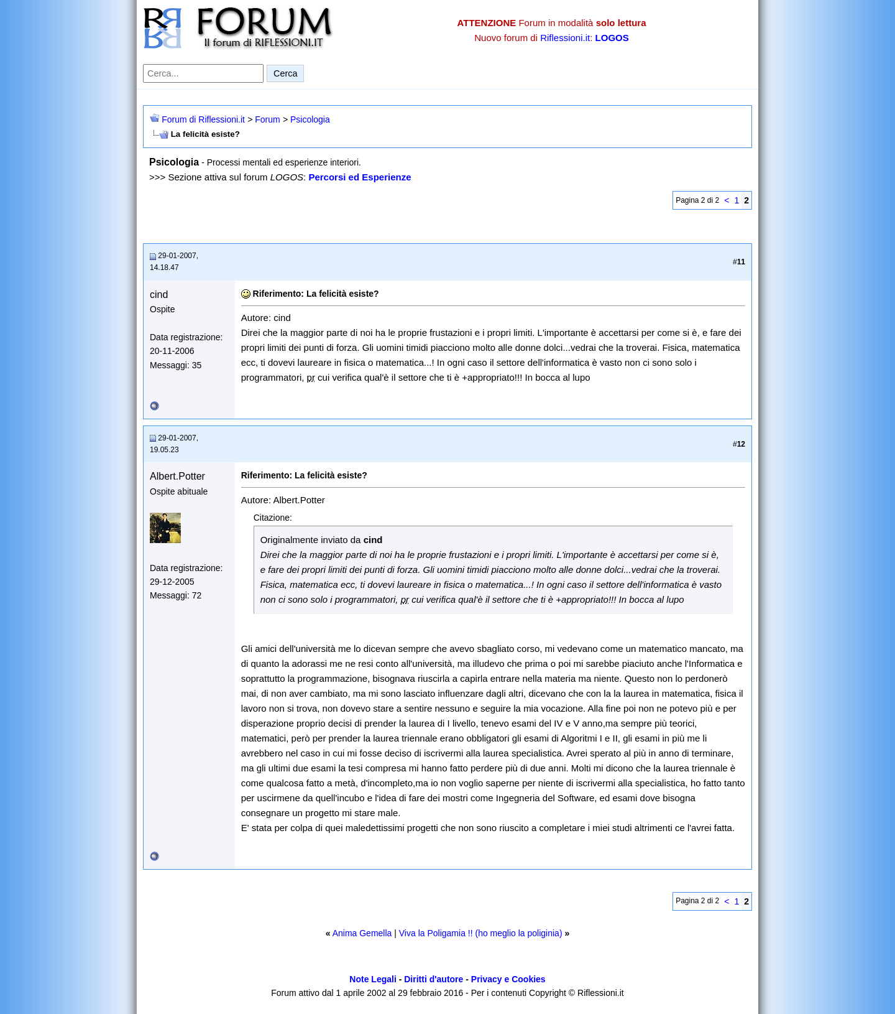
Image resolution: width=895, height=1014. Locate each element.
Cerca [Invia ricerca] (285, 73)
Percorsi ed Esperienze (359, 177)
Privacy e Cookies (508, 979)
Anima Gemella (362, 933)
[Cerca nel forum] (203, 73)
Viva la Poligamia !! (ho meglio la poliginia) (480, 933)
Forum (267, 119)
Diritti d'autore (433, 979)
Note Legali (372, 979)
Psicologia (310, 119)
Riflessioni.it (565, 37)
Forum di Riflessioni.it (203, 119)
